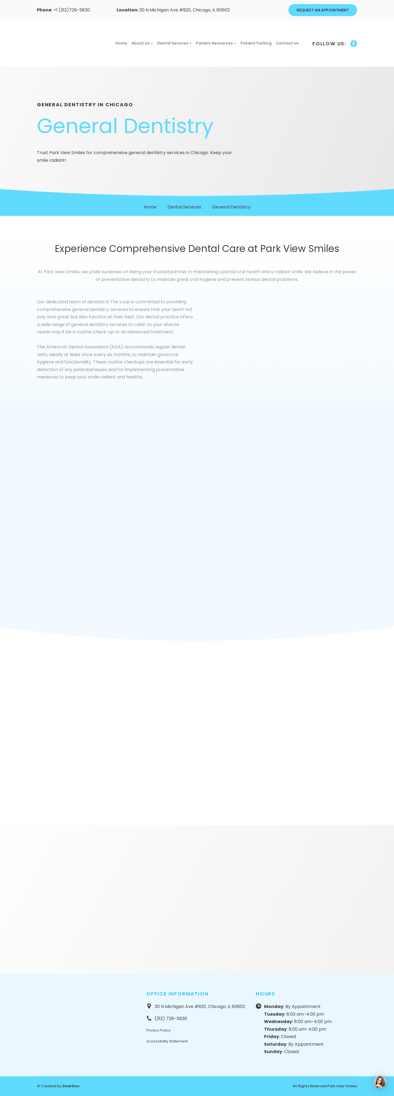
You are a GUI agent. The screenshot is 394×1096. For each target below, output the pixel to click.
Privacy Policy (158, 1030)
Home (121, 43)
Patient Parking (256, 43)
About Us (140, 43)
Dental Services (173, 43)
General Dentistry (231, 207)
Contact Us (287, 43)
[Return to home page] (70, 43)
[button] (322, 10)
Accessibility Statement (167, 1041)
